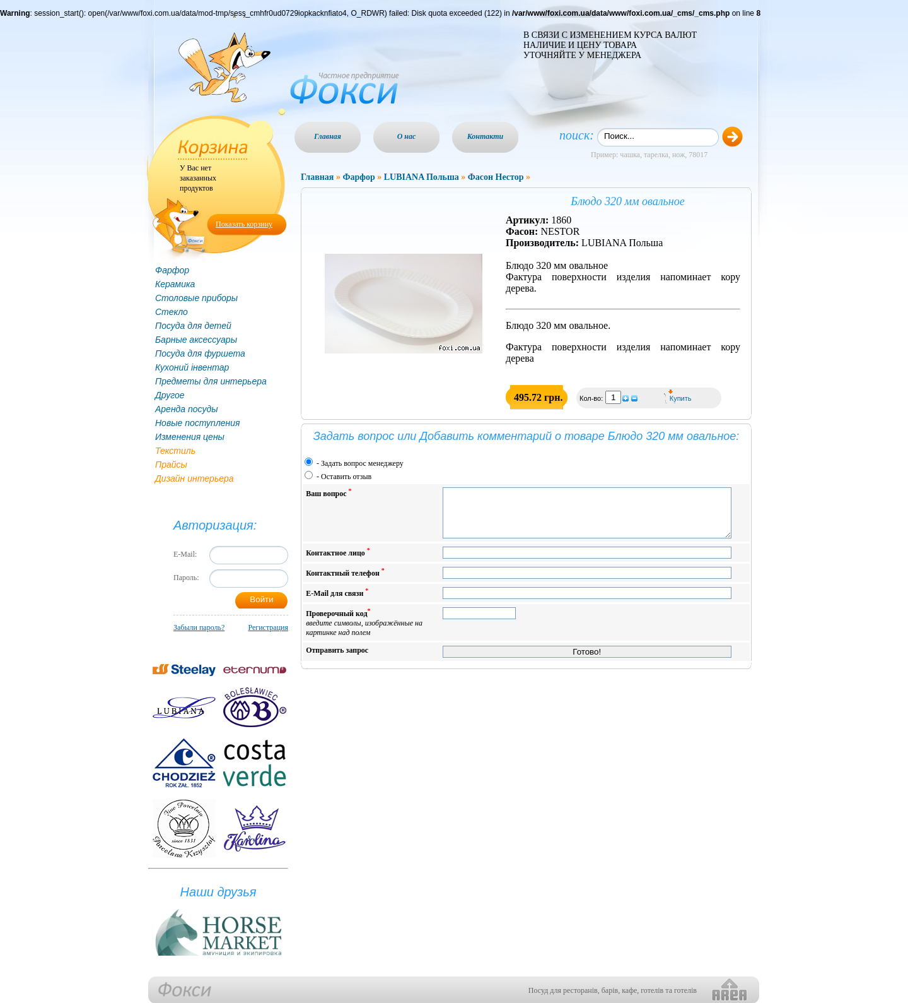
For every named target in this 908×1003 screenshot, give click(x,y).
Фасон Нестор (496, 177)
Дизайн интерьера (194, 478)
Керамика (175, 284)
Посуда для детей (193, 326)
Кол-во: (592, 398)
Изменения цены (189, 437)
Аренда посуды (186, 409)
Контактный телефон (345, 581)
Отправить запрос (337, 659)
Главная (327, 136)
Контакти (485, 136)
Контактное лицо (338, 561)
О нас (406, 136)
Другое (170, 395)
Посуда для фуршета (200, 353)
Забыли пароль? (198, 627)
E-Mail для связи (337, 601)
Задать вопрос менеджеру (362, 463)
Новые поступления (197, 423)
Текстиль (175, 451)
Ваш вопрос (328, 492)
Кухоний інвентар (192, 367)
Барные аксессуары (196, 340)
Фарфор (172, 270)
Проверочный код (364, 631)
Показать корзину (244, 224)
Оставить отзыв (346, 476)
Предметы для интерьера (211, 381)
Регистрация (268, 627)
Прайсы (171, 465)
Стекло (171, 312)
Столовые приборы (196, 298)
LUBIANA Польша (421, 177)
